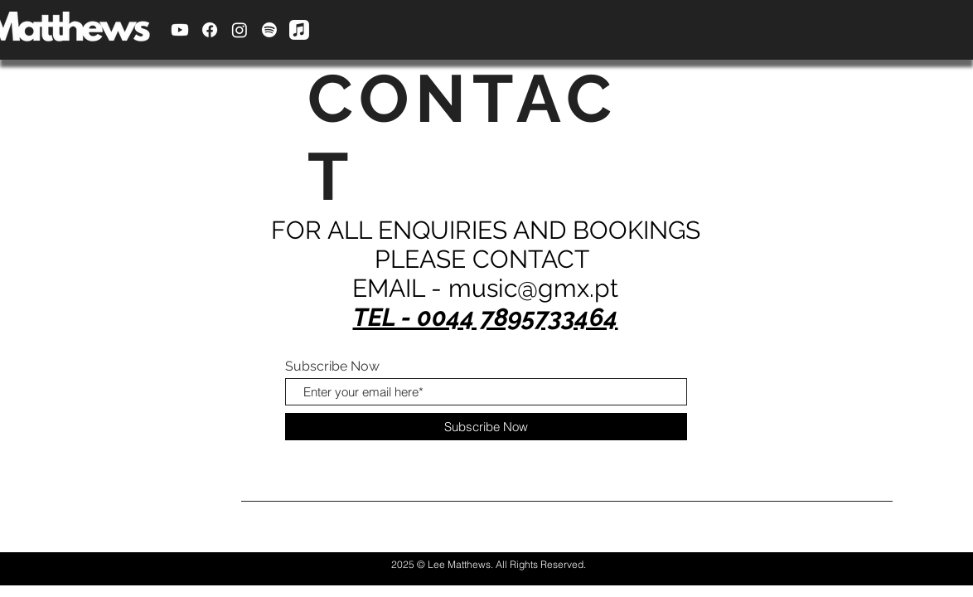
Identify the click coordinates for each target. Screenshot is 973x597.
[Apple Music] (299, 30)
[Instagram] (239, 30)
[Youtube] (180, 30)
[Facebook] (210, 30)
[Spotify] (269, 30)
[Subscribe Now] (486, 426)
